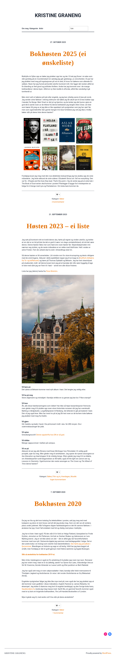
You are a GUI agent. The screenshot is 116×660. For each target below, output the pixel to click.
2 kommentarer (58, 202)
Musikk (73, 476)
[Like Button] (57, 194)
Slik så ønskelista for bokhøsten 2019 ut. (38, 554)
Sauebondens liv (28, 589)
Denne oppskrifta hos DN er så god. (50, 435)
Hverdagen (65, 476)
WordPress (106, 653)
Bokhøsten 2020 (58, 503)
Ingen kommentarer (58, 479)
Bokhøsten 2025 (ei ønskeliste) (58, 58)
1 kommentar (58, 613)
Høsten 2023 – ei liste (58, 226)
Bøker (62, 199)
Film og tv (56, 476)
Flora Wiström (51, 271)
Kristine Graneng (58, 15)
